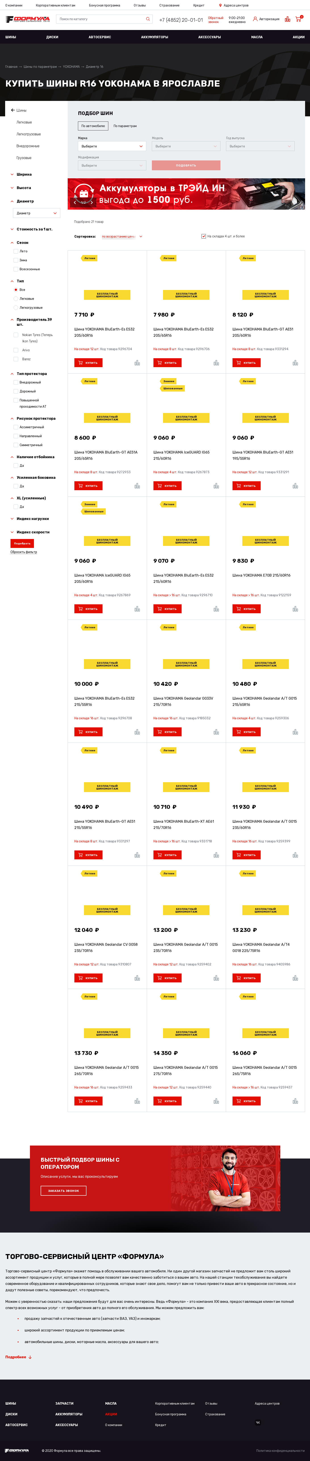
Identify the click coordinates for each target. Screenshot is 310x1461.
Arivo (25, 350)
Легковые (24, 122)
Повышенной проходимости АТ (33, 403)
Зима (23, 260)
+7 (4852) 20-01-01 (181, 20)
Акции (299, 37)
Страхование (169, 5)
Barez (25, 359)
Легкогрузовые (29, 134)
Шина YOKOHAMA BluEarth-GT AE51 (262, 332)
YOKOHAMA (71, 67)
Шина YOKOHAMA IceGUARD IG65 (181, 455)
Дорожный (28, 391)
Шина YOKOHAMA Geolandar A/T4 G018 (261, 947)
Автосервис (100, 37)
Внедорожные (28, 146)
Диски (52, 37)
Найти (149, 19)
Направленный (31, 436)
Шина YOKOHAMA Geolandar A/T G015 (264, 701)
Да (22, 465)
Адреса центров (236, 5)
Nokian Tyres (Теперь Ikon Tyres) (36, 338)
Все (22, 290)
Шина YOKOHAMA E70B (261, 575)
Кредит (199, 5)
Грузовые (24, 158)
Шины (10, 37)
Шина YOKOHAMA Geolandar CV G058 (106, 947)
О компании (13, 5)
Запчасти (64, 1404)
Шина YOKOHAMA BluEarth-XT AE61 (183, 824)
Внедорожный (30, 382)
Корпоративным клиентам (55, 5)
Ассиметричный (32, 427)
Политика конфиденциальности (280, 1451)
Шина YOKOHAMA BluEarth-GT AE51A (106, 455)
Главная (11, 67)
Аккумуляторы (154, 37)
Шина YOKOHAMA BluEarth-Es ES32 (104, 332)
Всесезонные (30, 269)
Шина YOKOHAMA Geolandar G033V (183, 701)
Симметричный (31, 445)
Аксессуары (209, 37)
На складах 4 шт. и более (223, 236)
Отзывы (140, 5)
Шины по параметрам (40, 67)
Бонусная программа (104, 5)
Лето (23, 251)
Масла (257, 37)
